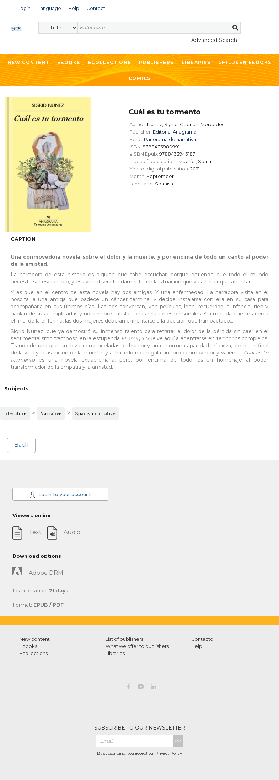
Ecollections (109, 62)
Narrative (51, 413)
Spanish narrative (95, 413)
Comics (140, 78)
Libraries (196, 62)
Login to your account (60, 494)
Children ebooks (245, 62)
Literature (15, 413)
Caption (23, 239)
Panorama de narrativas (171, 139)
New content (35, 639)
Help (196, 646)
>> (178, 740)
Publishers (156, 62)
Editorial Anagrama (175, 132)
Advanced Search (214, 40)
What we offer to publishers (137, 646)
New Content (28, 62)
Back (21, 445)
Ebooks (68, 62)
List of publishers (124, 639)
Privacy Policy (169, 753)
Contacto (202, 639)
